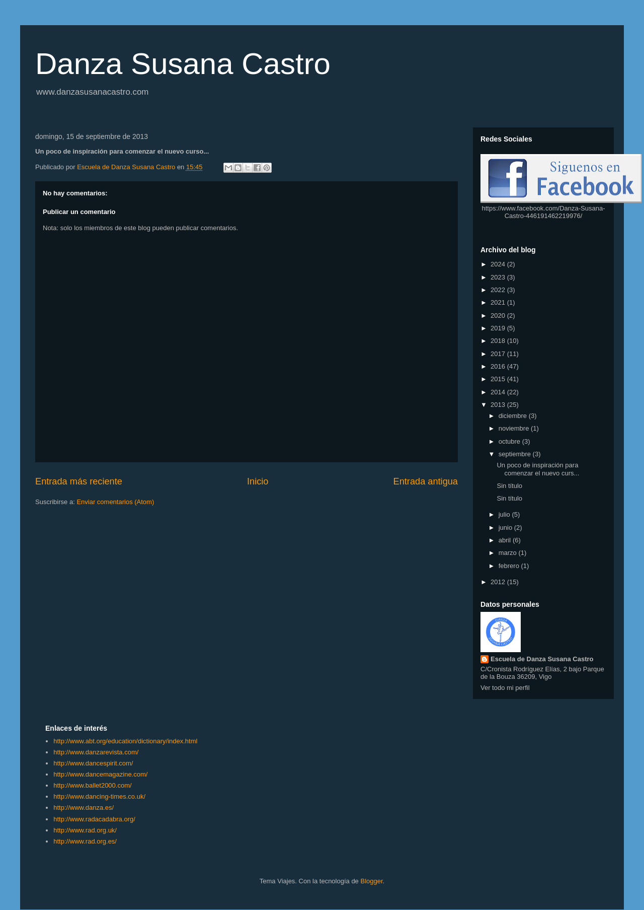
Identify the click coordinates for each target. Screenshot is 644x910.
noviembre (515, 428)
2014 (499, 392)
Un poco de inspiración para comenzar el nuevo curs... (538, 469)
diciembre (514, 415)
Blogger (371, 881)
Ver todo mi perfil (505, 687)
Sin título (509, 485)
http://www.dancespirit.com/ (93, 763)
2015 (499, 379)
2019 (499, 328)
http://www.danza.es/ (83, 807)
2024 (499, 264)
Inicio (257, 481)
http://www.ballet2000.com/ (92, 785)
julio (505, 514)
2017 (499, 354)
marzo (509, 552)
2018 (499, 340)
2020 (499, 315)
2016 (499, 366)
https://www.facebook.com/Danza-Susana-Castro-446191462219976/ (543, 212)
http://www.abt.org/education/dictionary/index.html (125, 741)
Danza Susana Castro (183, 64)
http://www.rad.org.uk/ (85, 830)
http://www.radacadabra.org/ (94, 819)
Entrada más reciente (78, 481)
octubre (510, 441)
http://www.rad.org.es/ (85, 841)
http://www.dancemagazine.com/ (100, 774)
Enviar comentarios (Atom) (115, 502)
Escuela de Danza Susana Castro (542, 659)
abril (506, 540)
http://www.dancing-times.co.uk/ (99, 796)
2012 (499, 582)
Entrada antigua (425, 481)
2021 (499, 302)
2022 (499, 290)
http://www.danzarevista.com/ (95, 752)
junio (506, 527)
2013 (499, 404)
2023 (499, 277)
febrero (510, 566)
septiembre (516, 454)
